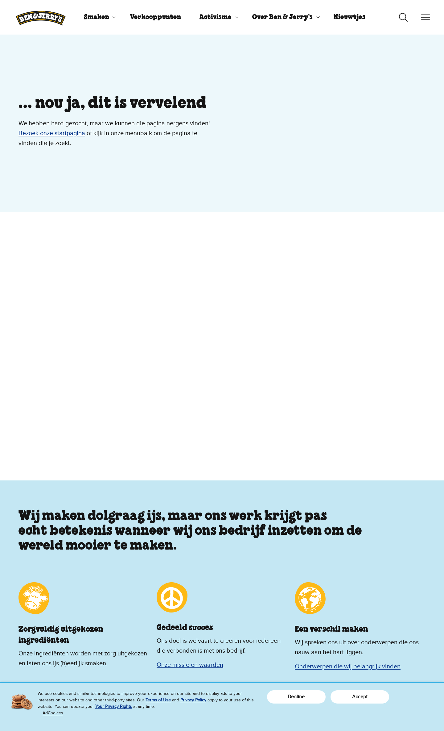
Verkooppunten (155, 17)
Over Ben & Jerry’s (282, 17)
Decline (296, 697)
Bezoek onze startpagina (51, 133)
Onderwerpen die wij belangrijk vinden (348, 666)
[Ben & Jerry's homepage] (40, 17)
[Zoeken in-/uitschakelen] (403, 17)
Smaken (96, 17)
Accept (360, 697)
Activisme (215, 17)
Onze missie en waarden (190, 665)
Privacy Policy (193, 700)
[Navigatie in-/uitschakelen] (425, 17)
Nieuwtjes (349, 17)
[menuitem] (98, 17)
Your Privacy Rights (113, 706)
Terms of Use (158, 700)
